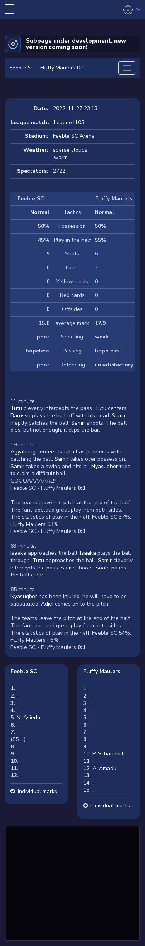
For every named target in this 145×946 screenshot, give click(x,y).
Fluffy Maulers (101, 671)
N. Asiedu (28, 717)
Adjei (46, 604)
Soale (103, 567)
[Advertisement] (73, 882)
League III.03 (69, 122)
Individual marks (37, 791)
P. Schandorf (107, 753)
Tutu (16, 408)
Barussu (20, 415)
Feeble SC (23, 671)
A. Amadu (104, 768)
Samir (119, 415)
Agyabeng (23, 451)
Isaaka (66, 451)
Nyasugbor (104, 466)
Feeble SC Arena (74, 136)
